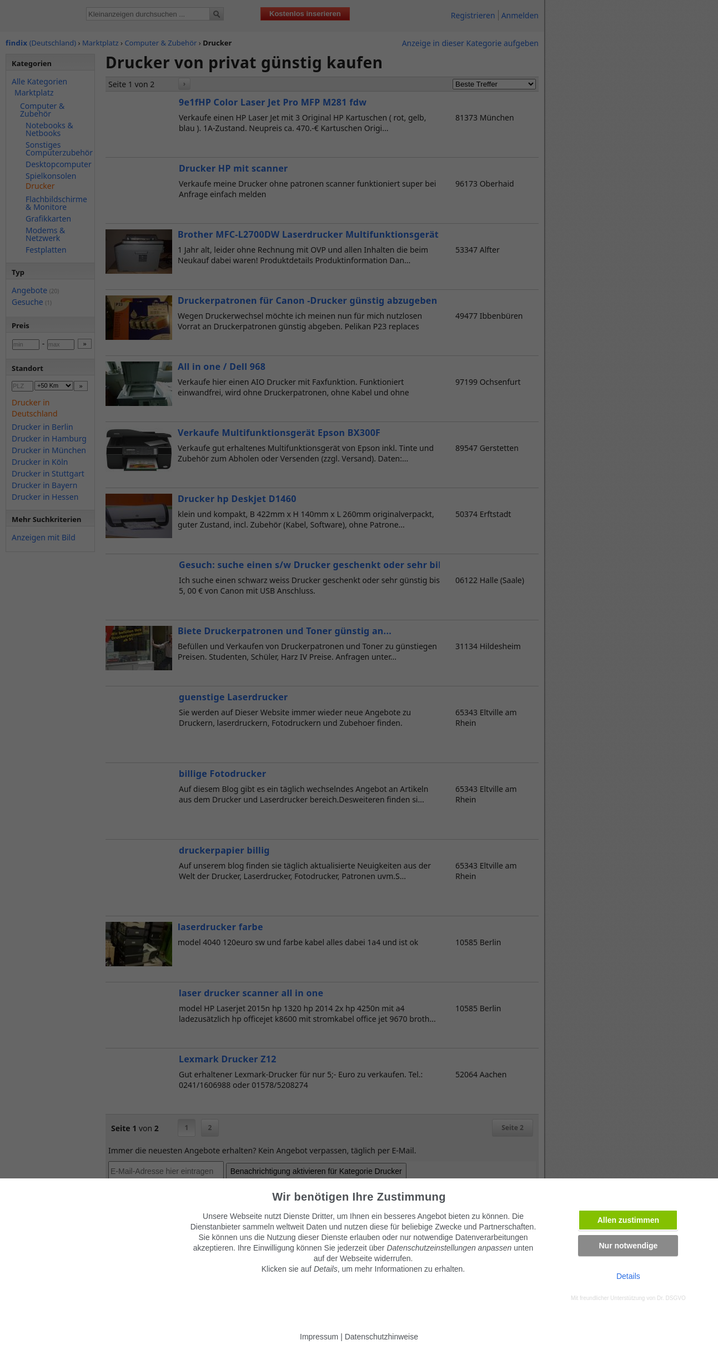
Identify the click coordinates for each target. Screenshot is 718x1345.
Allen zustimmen (628, 1220)
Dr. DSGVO (671, 1298)
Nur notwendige (628, 1245)
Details (628, 1276)
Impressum (319, 1336)
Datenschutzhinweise (381, 1336)
